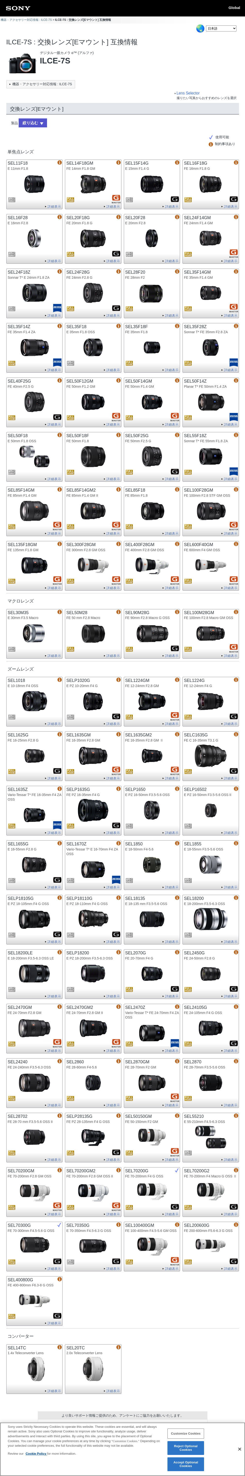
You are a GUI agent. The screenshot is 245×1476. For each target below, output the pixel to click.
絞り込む (29, 122)
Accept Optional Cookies (186, 1467)
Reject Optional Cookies (186, 1450)
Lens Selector (188, 93)
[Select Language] (221, 28)
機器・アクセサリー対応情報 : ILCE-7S (26, 20)
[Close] (239, 1452)
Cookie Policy (36, 1456)
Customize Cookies (186, 1436)
